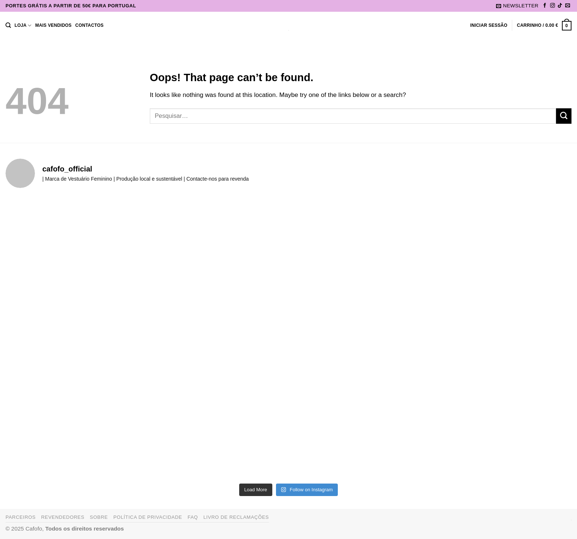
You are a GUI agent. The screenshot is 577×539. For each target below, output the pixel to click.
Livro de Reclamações (236, 517)
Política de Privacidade (147, 517)
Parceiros (21, 517)
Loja (22, 25)
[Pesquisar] (8, 25)
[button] (517, 6)
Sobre (99, 517)
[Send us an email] (567, 5)
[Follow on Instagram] (552, 5)
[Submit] (563, 116)
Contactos (89, 25)
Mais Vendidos (53, 25)
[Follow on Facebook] (544, 5)
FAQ (193, 517)
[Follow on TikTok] (559, 5)
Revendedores (63, 517)
